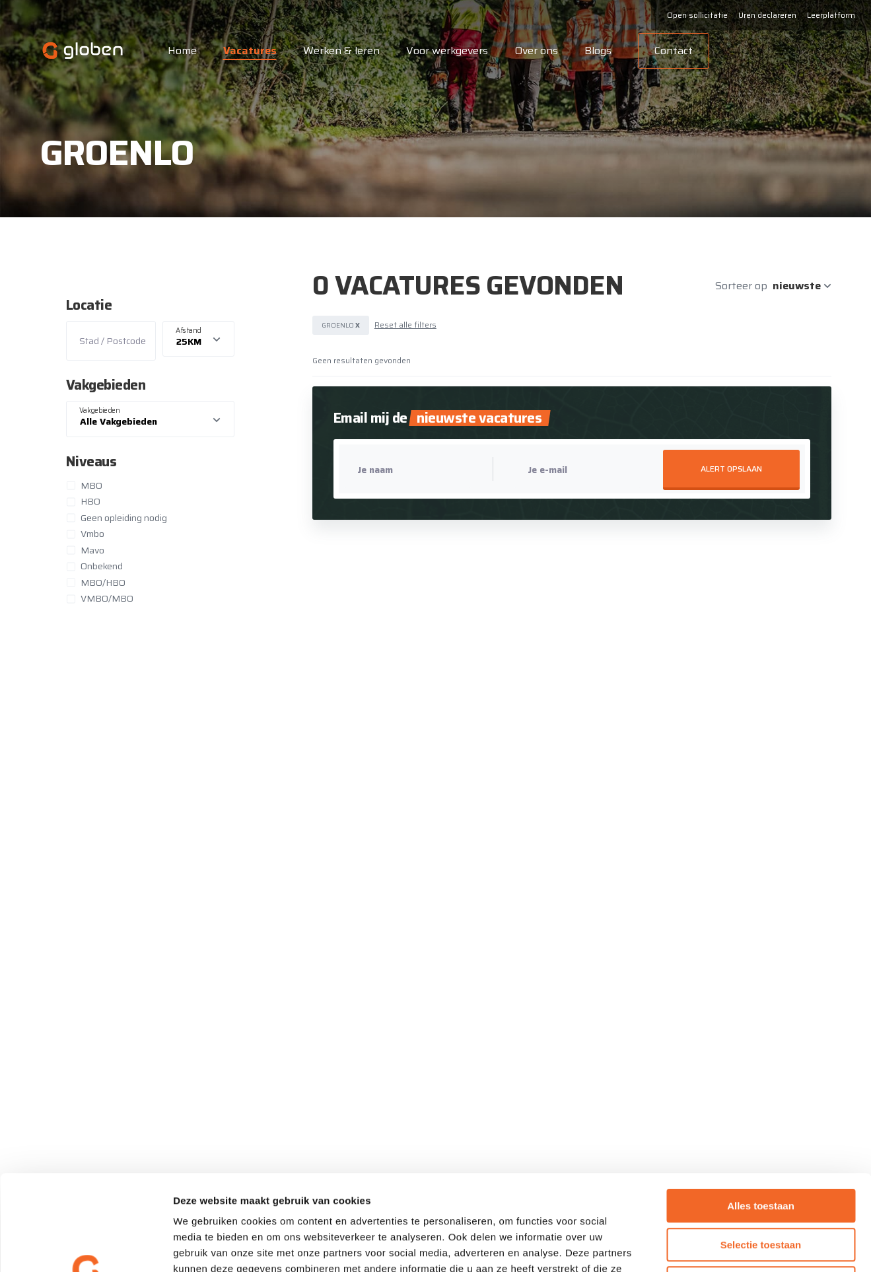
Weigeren (760, 1187)
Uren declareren (767, 15)
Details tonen (713, 1246)
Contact (673, 50)
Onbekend (102, 566)
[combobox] (150, 419)
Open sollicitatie (697, 15)
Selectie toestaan (761, 1149)
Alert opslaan (731, 468)
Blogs (597, 50)
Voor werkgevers (447, 50)
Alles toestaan (760, 1110)
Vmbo (92, 533)
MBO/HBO (103, 582)
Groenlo (341, 325)
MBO (91, 485)
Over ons (536, 50)
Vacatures (250, 50)
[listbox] (198, 339)
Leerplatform (831, 15)
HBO (90, 501)
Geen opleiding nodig (124, 518)
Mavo (92, 550)
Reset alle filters (405, 324)
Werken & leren (341, 50)
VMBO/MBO (107, 598)
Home (182, 50)
